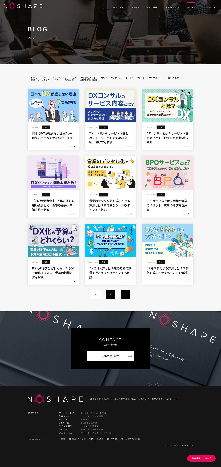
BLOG (191, 7)
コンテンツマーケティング (110, 78)
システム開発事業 (90, 426)
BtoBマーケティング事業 (94, 413)
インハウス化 (59, 78)
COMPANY (173, 7)
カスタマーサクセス (81, 78)
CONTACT (209, 7)
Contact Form (110, 356)
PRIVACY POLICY (131, 439)
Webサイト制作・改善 (92, 429)
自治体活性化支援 (88, 80)
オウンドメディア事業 (92, 416)
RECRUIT (153, 7)
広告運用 (69, 80)
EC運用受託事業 (89, 423)
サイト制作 (135, 78)
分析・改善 (173, 78)
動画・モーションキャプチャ (45, 80)
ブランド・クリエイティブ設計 (96, 433)
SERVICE (118, 7)
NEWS (136, 7)
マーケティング (154, 78)
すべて (34, 78)
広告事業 (85, 419)
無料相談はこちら (200, 458)
